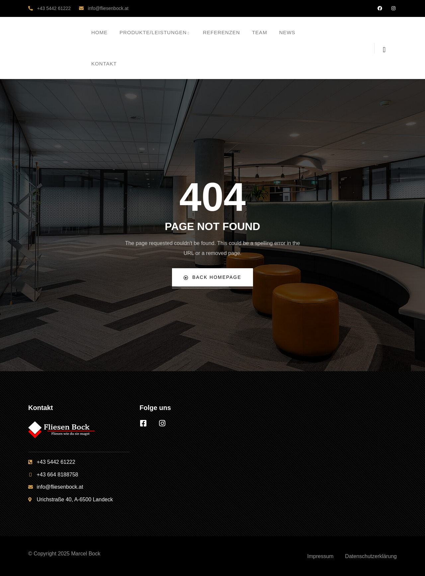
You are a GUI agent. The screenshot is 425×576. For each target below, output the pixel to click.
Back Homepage (212, 277)
